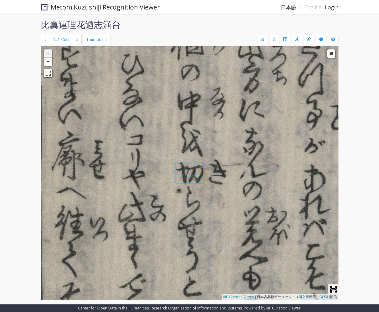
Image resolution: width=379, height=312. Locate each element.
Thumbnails (96, 39)
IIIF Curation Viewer (238, 297)
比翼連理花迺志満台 (81, 24)
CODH (324, 297)
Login (331, 7)
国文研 (304, 297)
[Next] (77, 39)
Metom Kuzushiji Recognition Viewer (100, 7)
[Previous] (45, 39)
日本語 (288, 7)
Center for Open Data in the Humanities (113, 308)
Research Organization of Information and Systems (196, 308)
